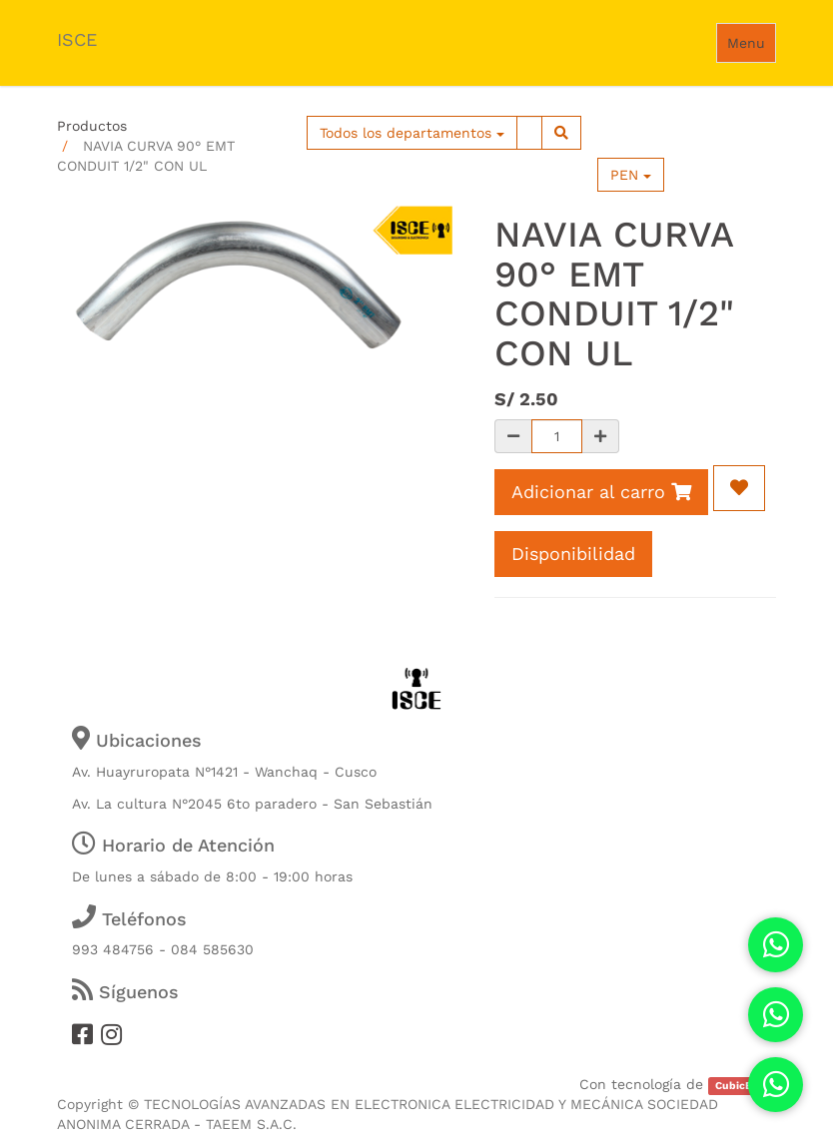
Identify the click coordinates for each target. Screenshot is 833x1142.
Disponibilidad (573, 553)
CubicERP (740, 1085)
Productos (92, 126)
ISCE (77, 39)
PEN (630, 175)
